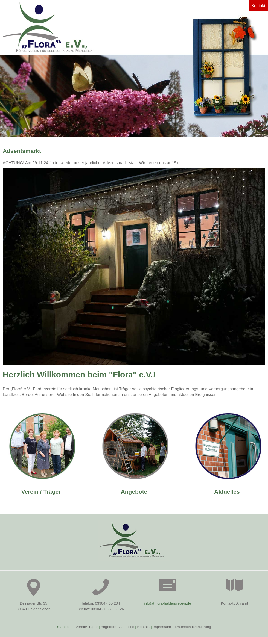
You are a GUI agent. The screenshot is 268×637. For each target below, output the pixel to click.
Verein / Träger (41, 491)
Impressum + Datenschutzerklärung (182, 627)
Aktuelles (227, 491)
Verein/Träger (86, 627)
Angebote (134, 491)
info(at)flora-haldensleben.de (167, 603)
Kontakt (258, 5)
